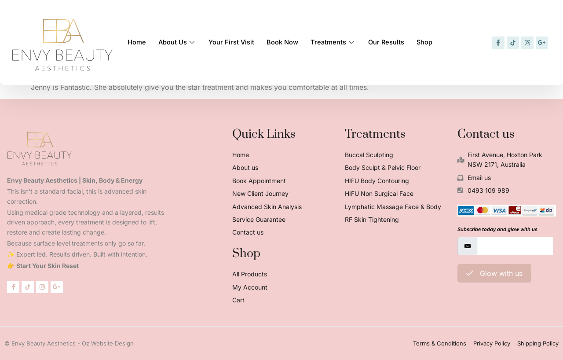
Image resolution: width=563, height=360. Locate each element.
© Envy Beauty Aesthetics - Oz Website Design (69, 343)
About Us (179, 41)
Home (137, 41)
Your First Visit (235, 41)
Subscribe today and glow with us (497, 229)
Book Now (287, 41)
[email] (515, 246)
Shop (433, 41)
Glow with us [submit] (494, 273)
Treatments (339, 41)
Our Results (393, 41)
